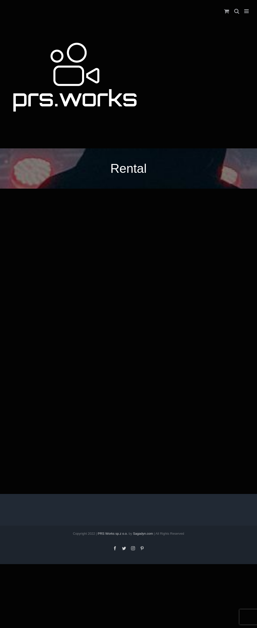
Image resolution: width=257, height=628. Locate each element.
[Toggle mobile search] (236, 11)
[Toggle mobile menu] (246, 11)
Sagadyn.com (143, 533)
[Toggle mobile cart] (226, 11)
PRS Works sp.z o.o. (113, 533)
